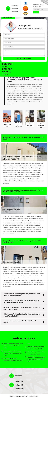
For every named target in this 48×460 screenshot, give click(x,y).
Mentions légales (33, 396)
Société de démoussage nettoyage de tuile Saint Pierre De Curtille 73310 (36, 359)
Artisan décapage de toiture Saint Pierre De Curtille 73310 (36, 353)
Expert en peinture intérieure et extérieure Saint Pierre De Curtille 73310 (13, 353)
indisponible (15, 5)
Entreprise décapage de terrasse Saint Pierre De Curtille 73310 (36, 348)
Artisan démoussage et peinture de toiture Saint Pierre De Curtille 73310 (13, 346)
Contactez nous (8, 17)
